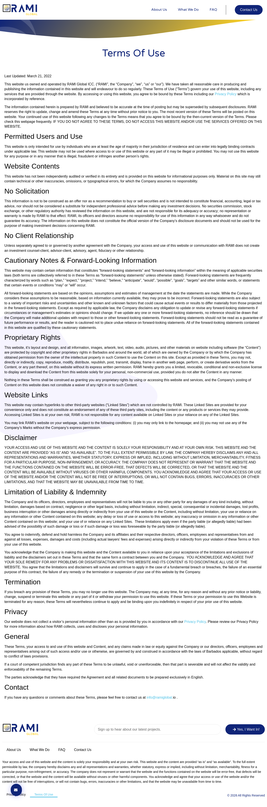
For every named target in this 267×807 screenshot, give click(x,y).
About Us (159, 9)
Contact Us (82, 750)
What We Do (188, 9)
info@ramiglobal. (160, 697)
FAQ (213, 9)
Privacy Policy (226, 94)
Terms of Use (43, 794)
